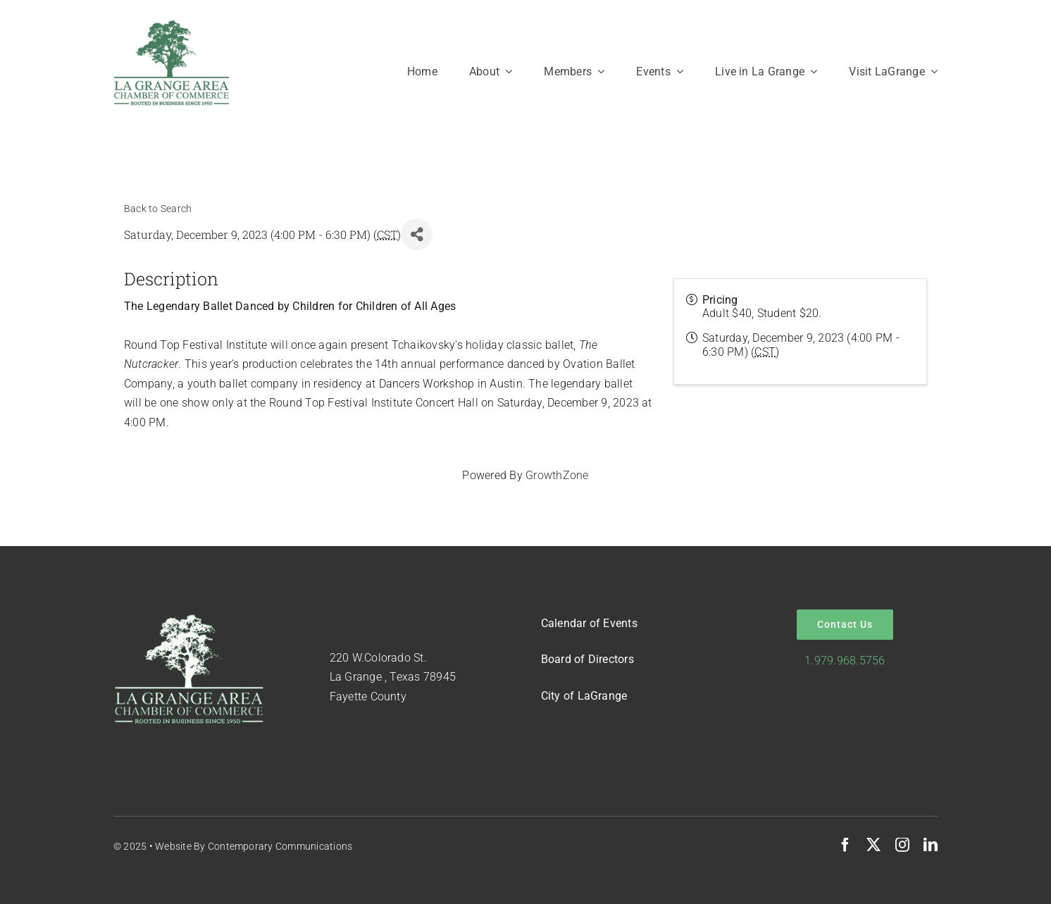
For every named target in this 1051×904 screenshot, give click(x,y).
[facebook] (845, 845)
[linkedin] (930, 845)
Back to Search (158, 209)
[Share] (417, 234)
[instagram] (902, 845)
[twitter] (873, 845)
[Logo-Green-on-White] (171, 24)
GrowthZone (557, 475)
